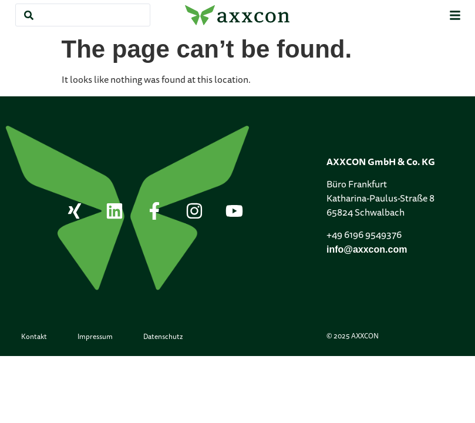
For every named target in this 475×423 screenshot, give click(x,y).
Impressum (95, 337)
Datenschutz (163, 337)
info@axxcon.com (366, 249)
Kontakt (34, 337)
